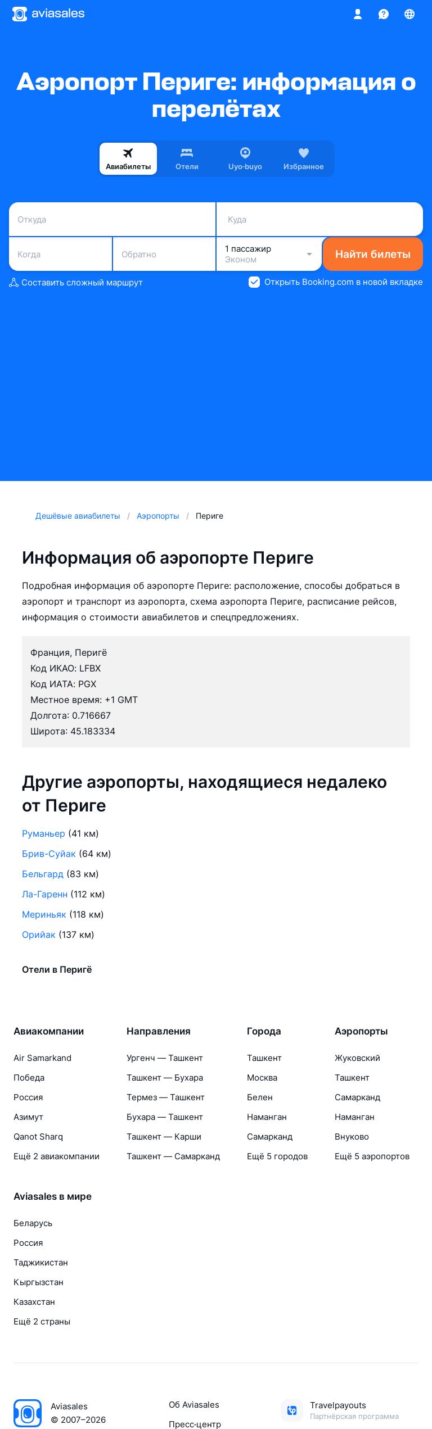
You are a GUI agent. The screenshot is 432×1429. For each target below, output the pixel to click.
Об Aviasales (194, 1404)
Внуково (352, 1136)
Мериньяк (44, 914)
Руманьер (43, 833)
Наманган (267, 1117)
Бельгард (43, 873)
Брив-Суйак (49, 853)
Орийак (39, 934)
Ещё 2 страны (42, 1321)
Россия (28, 1097)
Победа (29, 1077)
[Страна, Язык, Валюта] (409, 14)
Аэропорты (361, 1031)
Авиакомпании (49, 1031)
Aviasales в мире (53, 1196)
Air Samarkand (42, 1058)
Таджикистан (41, 1262)
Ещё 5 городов (277, 1156)
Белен (260, 1097)
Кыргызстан (39, 1282)
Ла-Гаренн (45, 894)
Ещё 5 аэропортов (372, 1156)
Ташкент (264, 1058)
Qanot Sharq (38, 1136)
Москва (262, 1077)
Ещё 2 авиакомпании (57, 1156)
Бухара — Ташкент (165, 1117)
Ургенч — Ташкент (165, 1058)
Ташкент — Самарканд (173, 1156)
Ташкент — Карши (164, 1136)
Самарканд (269, 1136)
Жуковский (357, 1058)
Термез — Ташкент (166, 1097)
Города (264, 1031)
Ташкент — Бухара (165, 1077)
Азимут (28, 1117)
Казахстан (34, 1301)
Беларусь (33, 1223)
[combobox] (112, 219)
